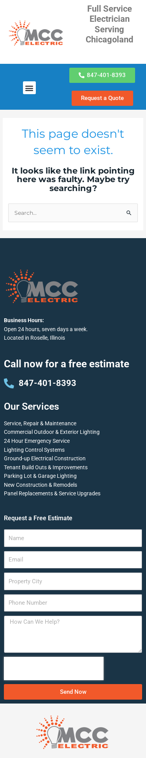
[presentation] (54, 668)
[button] (29, 87)
